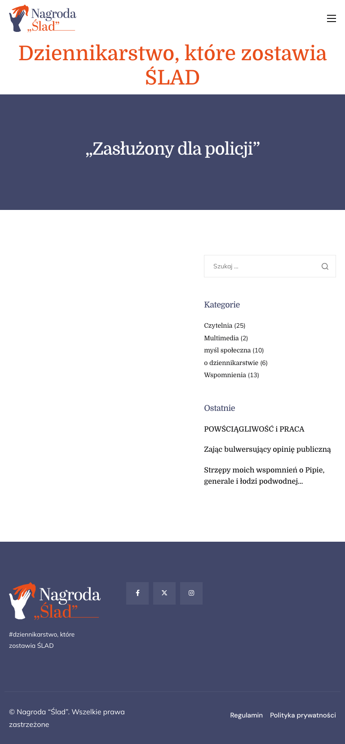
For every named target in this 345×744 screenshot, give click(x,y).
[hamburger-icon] (331, 18)
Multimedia (221, 338)
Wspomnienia (225, 375)
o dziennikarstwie (231, 363)
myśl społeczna (227, 350)
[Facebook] (137, 593)
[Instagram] (191, 593)
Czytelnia (218, 326)
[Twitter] (164, 593)
